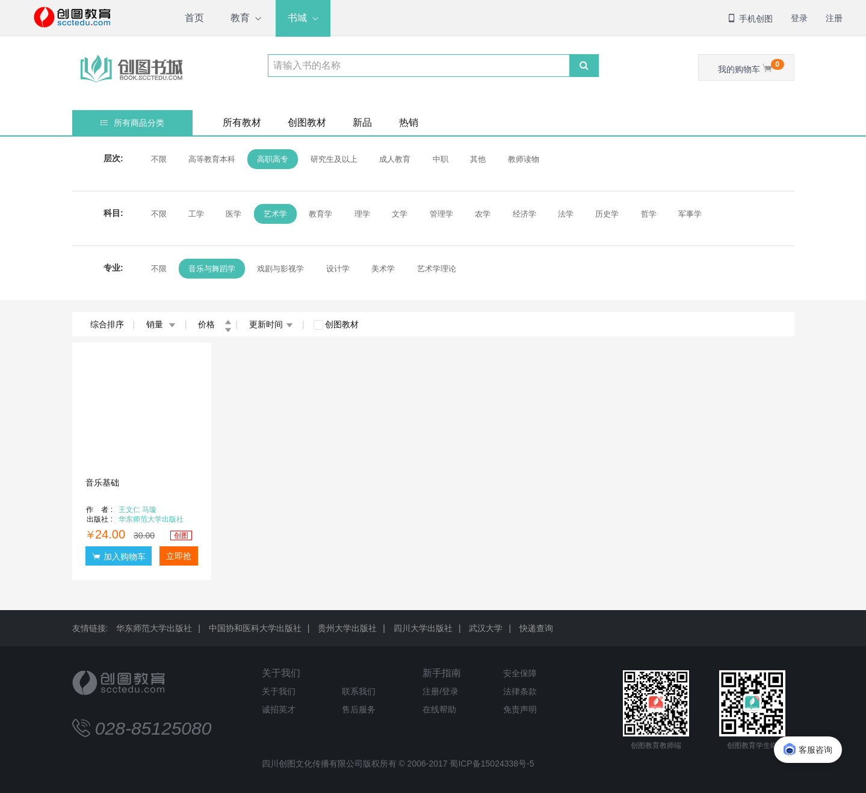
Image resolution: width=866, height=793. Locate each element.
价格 (215, 324)
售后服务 (359, 709)
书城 (297, 18)
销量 (161, 324)
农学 (482, 213)
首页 (194, 18)
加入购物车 (118, 556)
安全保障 (520, 673)
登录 (799, 18)
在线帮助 (439, 709)
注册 (834, 18)
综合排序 (107, 324)
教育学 (320, 213)
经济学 (524, 213)
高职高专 (272, 159)
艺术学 (275, 213)
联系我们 (359, 691)
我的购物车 (751, 66)
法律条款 (520, 691)
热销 (408, 122)
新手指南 (441, 673)
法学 (566, 213)
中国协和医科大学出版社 (255, 628)
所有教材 (242, 122)
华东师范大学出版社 (154, 628)
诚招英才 (278, 709)
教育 (240, 18)
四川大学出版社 (423, 628)
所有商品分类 (132, 123)
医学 (233, 213)
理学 (362, 213)
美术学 (383, 268)
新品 (362, 122)
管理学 (441, 213)
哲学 (649, 213)
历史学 (607, 213)
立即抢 (178, 556)
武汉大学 (486, 628)
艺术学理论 (436, 268)
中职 (440, 159)
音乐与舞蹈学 (211, 268)
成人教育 (394, 159)
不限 (159, 159)
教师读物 (523, 159)
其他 (478, 159)
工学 (196, 213)
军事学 (690, 213)
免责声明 (520, 709)
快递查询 (536, 628)
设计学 (338, 268)
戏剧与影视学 (280, 268)
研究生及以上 (334, 159)
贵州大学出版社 (347, 628)
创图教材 (307, 122)
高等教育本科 (211, 159)
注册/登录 (440, 691)
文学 (399, 213)
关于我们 (281, 673)
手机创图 (750, 18)
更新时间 (271, 324)
